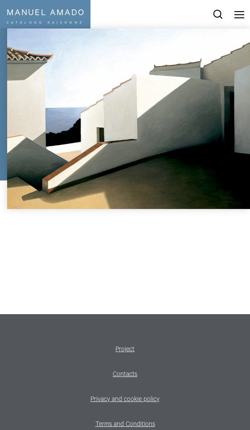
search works (218, 14)
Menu (239, 14)
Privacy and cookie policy (125, 400)
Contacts (125, 375)
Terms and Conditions (125, 425)
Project (125, 350)
